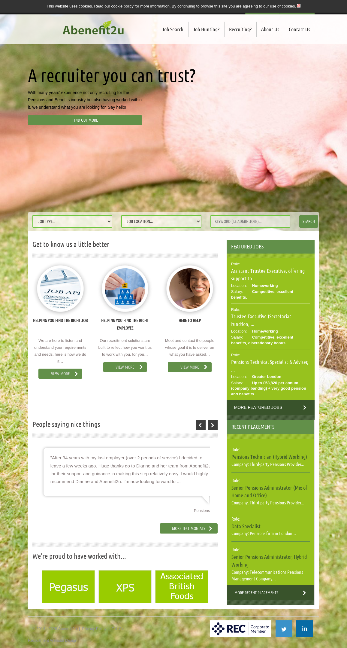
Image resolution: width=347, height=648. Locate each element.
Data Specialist (246, 526)
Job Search (172, 29)
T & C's (118, 628)
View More (60, 373)
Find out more (85, 120)
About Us (270, 29)
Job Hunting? (206, 29)
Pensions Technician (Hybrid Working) (269, 457)
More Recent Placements (256, 592)
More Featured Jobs (258, 407)
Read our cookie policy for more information (131, 6)
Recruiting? (240, 29)
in (304, 628)
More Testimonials (188, 528)
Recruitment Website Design (52, 640)
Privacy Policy (94, 628)
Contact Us (299, 29)
